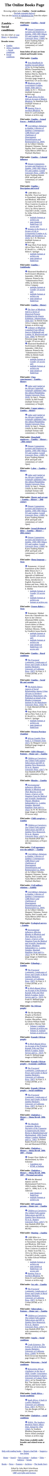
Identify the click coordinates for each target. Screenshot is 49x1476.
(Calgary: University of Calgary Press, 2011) (36, 1374)
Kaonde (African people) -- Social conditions (32, 1089)
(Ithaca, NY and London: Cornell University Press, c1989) (36, 34)
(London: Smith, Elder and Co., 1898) (34, 86)
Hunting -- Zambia (39, 1233)
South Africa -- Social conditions (32, 1394)
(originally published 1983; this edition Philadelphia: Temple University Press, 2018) (36, 391)
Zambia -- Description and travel (30, 187)
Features (19, 1464)
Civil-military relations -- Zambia (31, 886)
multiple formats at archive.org (37, 218)
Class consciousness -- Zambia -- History (31, 379)
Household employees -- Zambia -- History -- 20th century (34, 439)
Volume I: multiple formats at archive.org (39, 1027)
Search (13, 1458)
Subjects (20, 1460)
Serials (29, 1460)
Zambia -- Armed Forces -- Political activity (33, 120)
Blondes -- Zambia (39, 780)
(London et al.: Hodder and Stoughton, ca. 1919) (36, 233)
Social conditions (10, 55)
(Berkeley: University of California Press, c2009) (35, 1349)
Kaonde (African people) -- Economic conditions (33, 1062)
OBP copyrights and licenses (24, 1473)
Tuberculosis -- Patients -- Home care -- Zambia (33, 1310)
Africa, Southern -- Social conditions (13, 50)
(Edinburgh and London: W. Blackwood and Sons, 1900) (36, 332)
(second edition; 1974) (34, 65)
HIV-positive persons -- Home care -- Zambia (33, 1205)
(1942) (35, 1425)
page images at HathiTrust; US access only (36, 224)
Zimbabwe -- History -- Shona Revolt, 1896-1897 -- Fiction (33, 1150)
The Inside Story (40, 1464)
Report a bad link (30, 1451)
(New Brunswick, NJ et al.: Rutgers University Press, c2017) (36, 764)
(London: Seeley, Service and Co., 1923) (36, 992)
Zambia (9, 46)
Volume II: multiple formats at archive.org (39, 1032)
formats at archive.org (39, 602)
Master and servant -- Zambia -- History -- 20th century (34, 499)
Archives (28, 1464)
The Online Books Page (24, 5)
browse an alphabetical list (22, 15)
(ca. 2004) (36, 134)
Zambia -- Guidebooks (30, 266)
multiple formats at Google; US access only (37, 289)
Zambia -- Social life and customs (32, 681)
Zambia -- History (38, 305)
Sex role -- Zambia (39, 1284)
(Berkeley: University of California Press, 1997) (36, 665)
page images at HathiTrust (36, 259)
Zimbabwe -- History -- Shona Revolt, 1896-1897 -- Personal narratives (33, 1172)
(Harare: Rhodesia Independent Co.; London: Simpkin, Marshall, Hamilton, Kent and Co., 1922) (36, 797)
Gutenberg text (36, 1164)
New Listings (23, 1458)
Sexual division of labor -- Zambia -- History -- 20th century (33, 530)
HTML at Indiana (37, 1166)
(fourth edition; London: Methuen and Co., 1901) (36, 1132)
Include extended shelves (25, 13)
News (11, 1464)
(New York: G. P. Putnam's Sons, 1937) (35, 740)
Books (4, 1464)
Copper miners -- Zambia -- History (33, 409)
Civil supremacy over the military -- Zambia (32, 848)
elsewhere (14, 37)
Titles (41, 1458)
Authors (34, 1458)
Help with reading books (11, 1451)
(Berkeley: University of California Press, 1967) (36, 1403)
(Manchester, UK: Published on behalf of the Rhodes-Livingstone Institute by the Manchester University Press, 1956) (36, 696)
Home (5, 1458)
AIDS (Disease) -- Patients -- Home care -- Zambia (33, 753)
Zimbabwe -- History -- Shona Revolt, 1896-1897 (33, 1117)
